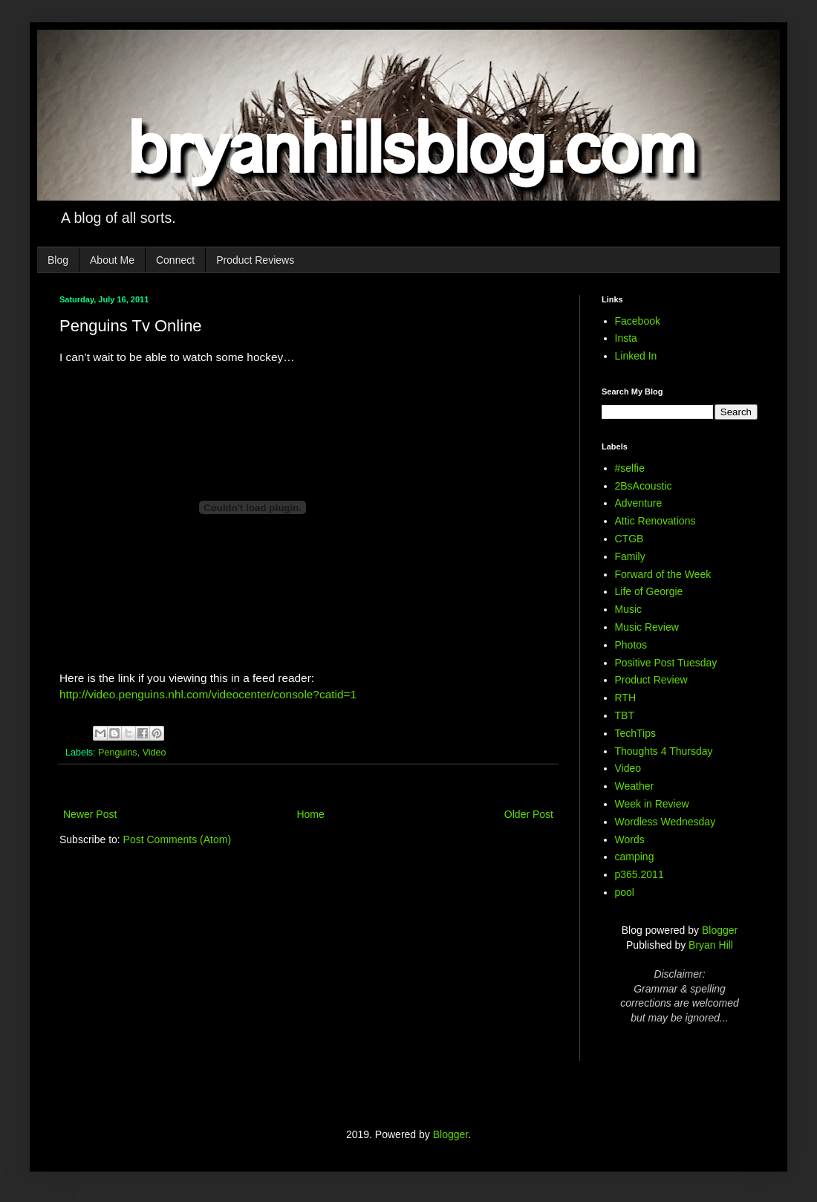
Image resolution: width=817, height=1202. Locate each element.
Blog (58, 260)
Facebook (637, 321)
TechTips (636, 733)
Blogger (720, 930)
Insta (626, 338)
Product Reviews (255, 260)
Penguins (117, 752)
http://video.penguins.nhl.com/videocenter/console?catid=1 (208, 694)
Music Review (647, 627)
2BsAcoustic (643, 486)
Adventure (639, 503)
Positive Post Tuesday (666, 663)
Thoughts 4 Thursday (664, 751)
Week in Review (652, 804)
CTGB (629, 539)
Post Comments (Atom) (177, 839)
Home (310, 814)
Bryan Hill (711, 945)
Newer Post (90, 814)
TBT (624, 715)
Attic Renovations (655, 521)
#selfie (630, 468)
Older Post (528, 814)
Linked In (636, 356)
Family (630, 556)
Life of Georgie (649, 591)
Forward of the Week (663, 574)
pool (624, 892)
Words (630, 839)
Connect (175, 260)
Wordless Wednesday (665, 822)
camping (634, 856)
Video (154, 752)
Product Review (651, 680)
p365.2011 (639, 874)
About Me (112, 260)
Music (628, 609)
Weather (634, 786)
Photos (631, 645)
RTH (626, 698)
